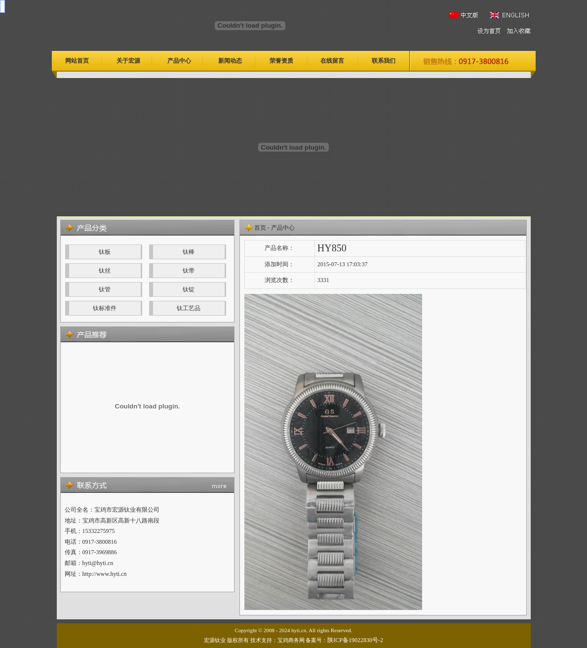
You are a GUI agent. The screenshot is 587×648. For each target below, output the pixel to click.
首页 (260, 227)
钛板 (105, 251)
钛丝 (105, 270)
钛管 (105, 289)
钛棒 (189, 251)
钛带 (189, 270)
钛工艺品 (188, 308)
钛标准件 (105, 308)
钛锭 (189, 289)
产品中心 (283, 227)
